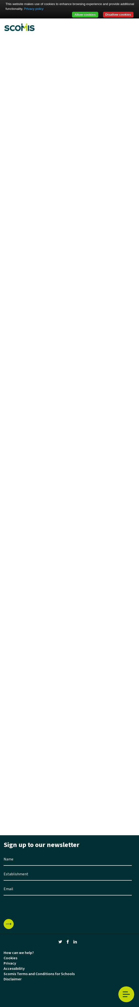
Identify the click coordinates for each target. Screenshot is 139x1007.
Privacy (10, 963)
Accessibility (14, 968)
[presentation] (40, 907)
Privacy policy (33, 9)
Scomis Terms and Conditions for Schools (39, 974)
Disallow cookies (118, 14)
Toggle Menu (126, 994)
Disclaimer (13, 979)
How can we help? (19, 952)
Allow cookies (85, 14)
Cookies (10, 958)
